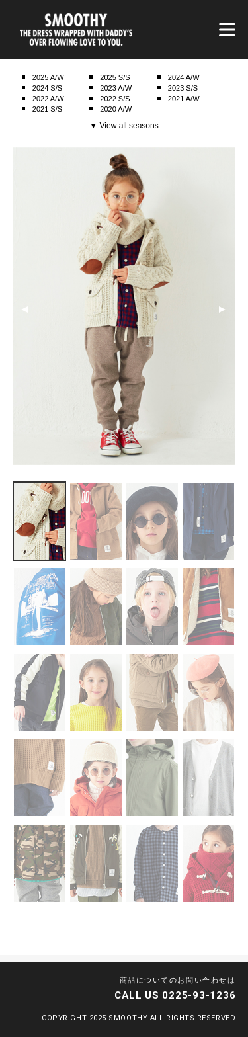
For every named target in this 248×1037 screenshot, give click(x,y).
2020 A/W (116, 109)
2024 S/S (47, 88)
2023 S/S (183, 88)
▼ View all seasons (123, 125)
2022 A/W (48, 99)
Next (222, 309)
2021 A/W (184, 99)
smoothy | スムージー (76, 29)
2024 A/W (184, 77)
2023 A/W (116, 88)
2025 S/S (115, 77)
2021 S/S (47, 109)
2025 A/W (48, 77)
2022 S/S (115, 99)
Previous (24, 309)
